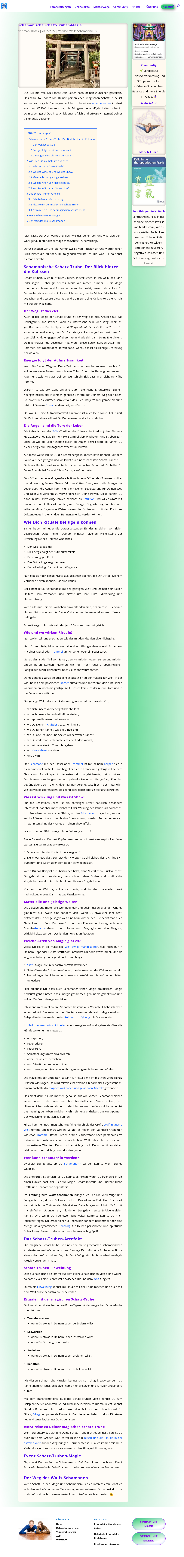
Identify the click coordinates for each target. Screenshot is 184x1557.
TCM (55, 431)
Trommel (57, 651)
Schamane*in (72, 1163)
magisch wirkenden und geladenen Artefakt (76, 1088)
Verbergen (44, 133)
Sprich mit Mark (149, 1523)
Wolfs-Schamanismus (83, 31)
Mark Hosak (31, 31)
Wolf (96, 1279)
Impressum (61, 1539)
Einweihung (44, 1287)
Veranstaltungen (60, 7)
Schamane (36, 764)
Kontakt (168, 7)
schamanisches (101, 103)
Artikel (136, 7)
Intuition (89, 499)
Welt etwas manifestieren (81, 947)
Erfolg (36, 1414)
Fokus (49, 405)
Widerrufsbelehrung (66, 1531)
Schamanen (88, 813)
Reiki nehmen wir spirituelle (46, 1025)
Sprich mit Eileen (149, 1538)
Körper (64, 683)
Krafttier (52, 724)
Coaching (64, 1226)
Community (120, 7)
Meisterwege (101, 7)
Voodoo (63, 31)
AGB (58, 1535)
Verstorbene (39, 750)
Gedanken (40, 928)
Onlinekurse (82, 7)
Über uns (152, 7)
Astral (30, 965)
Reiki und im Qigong (77, 1017)
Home (59, 1524)
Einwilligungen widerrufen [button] (107, 1544)
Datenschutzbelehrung (67, 1528)
